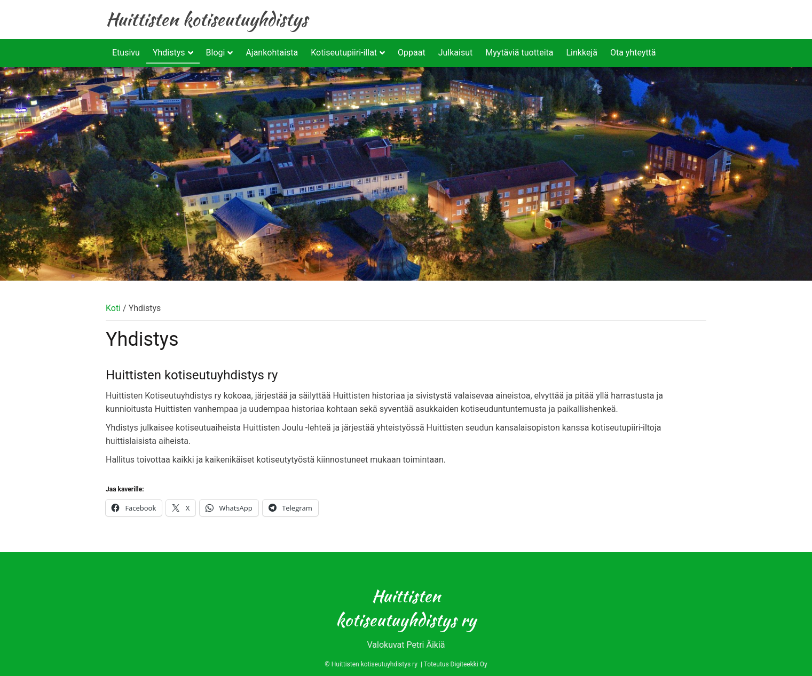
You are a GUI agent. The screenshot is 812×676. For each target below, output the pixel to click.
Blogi (215, 52)
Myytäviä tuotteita (519, 52)
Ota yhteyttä (633, 52)
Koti (113, 308)
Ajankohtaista (272, 52)
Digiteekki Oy (469, 664)
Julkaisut (455, 52)
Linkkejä (581, 52)
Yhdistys (169, 52)
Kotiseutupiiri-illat (344, 52)
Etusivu (126, 52)
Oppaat (411, 52)
